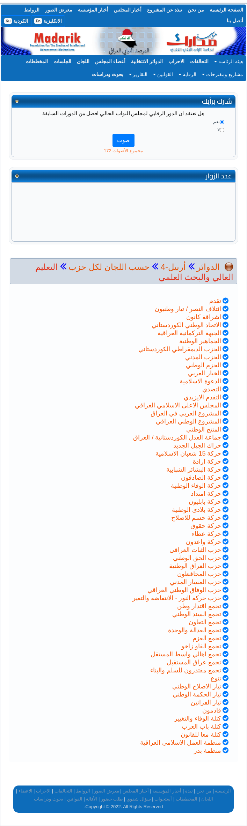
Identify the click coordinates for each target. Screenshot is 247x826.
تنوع (216, 678)
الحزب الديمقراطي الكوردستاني (179, 349)
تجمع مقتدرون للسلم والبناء (185, 670)
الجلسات (62, 61)
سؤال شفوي (138, 799)
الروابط (31, 10)
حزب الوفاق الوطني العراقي (184, 590)
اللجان (83, 61)
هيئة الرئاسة (228, 61)
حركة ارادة (207, 461)
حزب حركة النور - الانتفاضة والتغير (176, 598)
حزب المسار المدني (195, 581)
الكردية (16, 21)
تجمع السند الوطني (196, 614)
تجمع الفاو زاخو (201, 646)
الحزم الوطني (203, 365)
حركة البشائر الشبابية (193, 469)
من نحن (196, 10)
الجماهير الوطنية (200, 341)
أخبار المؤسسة (93, 10)
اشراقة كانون (203, 317)
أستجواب (163, 799)
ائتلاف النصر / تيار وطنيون (188, 308)
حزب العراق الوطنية (195, 565)
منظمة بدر (207, 750)
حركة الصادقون (201, 477)
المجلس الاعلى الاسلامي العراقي (178, 405)
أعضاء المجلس (110, 61)
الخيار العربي (204, 373)
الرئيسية (223, 791)
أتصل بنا (235, 20)
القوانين (163, 74)
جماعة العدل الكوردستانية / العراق (177, 437)
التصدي (211, 389)
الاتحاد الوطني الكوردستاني (186, 325)
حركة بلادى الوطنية (196, 509)
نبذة (189, 791)
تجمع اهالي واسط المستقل (186, 654)
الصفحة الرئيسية (226, 10)
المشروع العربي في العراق (186, 413)
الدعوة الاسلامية (200, 381)
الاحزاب (176, 61)
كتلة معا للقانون (201, 734)
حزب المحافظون (199, 573)
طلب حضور (112, 799)
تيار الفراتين (206, 702)
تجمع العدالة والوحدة (194, 630)
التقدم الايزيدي (202, 397)
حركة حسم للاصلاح (196, 517)
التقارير (138, 74)
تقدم (215, 300)
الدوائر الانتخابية (147, 61)
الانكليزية (48, 21)
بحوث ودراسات (107, 74)
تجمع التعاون (205, 622)
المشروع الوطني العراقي (188, 421)
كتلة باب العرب (201, 726)
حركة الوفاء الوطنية (196, 485)
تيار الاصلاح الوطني (196, 686)
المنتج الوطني (203, 429)
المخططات (37, 61)
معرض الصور (58, 10)
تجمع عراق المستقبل (194, 662)
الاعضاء (25, 791)
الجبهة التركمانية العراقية (189, 333)
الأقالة (91, 799)
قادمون (211, 710)
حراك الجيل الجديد (197, 445)
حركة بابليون (205, 501)
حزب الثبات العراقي (195, 549)
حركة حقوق (205, 525)
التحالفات (199, 61)
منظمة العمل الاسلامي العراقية (180, 742)
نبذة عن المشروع (164, 10)
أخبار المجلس (128, 10)
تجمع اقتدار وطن (199, 606)
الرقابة (187, 74)
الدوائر (208, 267)
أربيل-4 (172, 267)
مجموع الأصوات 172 (123, 150)
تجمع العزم (206, 638)
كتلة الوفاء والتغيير (197, 718)
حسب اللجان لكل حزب (109, 267)
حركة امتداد (206, 493)
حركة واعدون (203, 541)
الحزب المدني (203, 357)
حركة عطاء (206, 533)
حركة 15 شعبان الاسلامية (188, 453)
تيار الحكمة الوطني (197, 694)
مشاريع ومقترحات (222, 74)
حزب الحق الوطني (197, 557)
